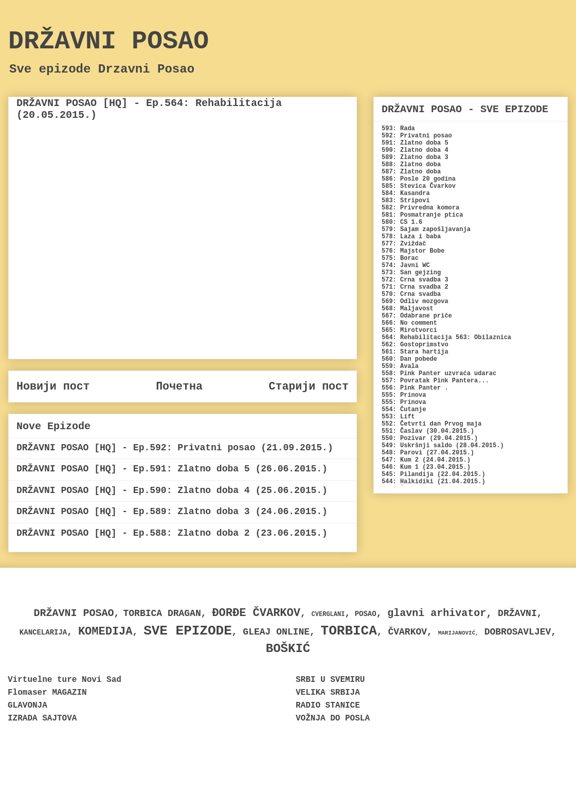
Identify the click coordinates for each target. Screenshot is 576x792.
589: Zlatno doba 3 (415, 157)
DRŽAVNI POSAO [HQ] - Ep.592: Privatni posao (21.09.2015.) (174, 448)
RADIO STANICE (328, 705)
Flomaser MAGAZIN (47, 692)
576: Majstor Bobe (413, 251)
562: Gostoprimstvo (415, 344)
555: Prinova (404, 395)
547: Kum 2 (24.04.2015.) (426, 460)
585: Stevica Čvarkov (419, 186)
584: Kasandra (406, 193)
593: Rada (398, 128)
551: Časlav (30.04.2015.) (428, 431)
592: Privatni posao (417, 135)
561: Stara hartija (415, 352)
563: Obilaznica (483, 337)
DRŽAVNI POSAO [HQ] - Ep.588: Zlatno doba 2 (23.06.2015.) (172, 533)
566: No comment (409, 323)
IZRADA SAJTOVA (42, 718)
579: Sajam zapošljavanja (426, 229)
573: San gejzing (411, 272)
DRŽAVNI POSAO (108, 41)
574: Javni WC (406, 265)
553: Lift (398, 416)
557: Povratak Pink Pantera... (435, 380)
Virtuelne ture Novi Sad (64, 679)
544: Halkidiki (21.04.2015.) (433, 481)
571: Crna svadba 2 (415, 287)
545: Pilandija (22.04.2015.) (433, 474)
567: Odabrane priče (417, 316)
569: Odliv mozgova (415, 301)
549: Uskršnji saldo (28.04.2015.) (443, 445)
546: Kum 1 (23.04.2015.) (426, 467)
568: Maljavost (408, 308)
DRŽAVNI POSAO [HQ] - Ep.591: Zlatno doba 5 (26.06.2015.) (172, 469)
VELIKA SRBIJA (328, 692)
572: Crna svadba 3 (415, 280)
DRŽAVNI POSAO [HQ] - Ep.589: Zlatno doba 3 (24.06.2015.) (172, 511)
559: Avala (400, 366)
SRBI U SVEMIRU (330, 679)
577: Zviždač (404, 244)
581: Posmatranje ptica (422, 215)
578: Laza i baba (411, 236)
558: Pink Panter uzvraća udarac (439, 373)
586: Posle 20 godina (419, 179)
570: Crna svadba (411, 294)
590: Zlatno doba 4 (415, 150)
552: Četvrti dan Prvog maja (431, 424)
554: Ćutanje (404, 409)
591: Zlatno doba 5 (415, 143)
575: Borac (400, 258)
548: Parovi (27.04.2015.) (428, 452)
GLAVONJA (27, 705)
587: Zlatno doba (411, 171)
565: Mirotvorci (409, 330)
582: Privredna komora (420, 208)
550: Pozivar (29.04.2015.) (430, 438)
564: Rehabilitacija (417, 337)
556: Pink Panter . (415, 388)
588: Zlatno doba (411, 164)
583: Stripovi (406, 200)
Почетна (179, 386)
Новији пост (53, 386)
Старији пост (308, 386)
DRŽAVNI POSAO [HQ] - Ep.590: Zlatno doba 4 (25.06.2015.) (172, 490)
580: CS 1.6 (402, 222)
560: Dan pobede (409, 359)
